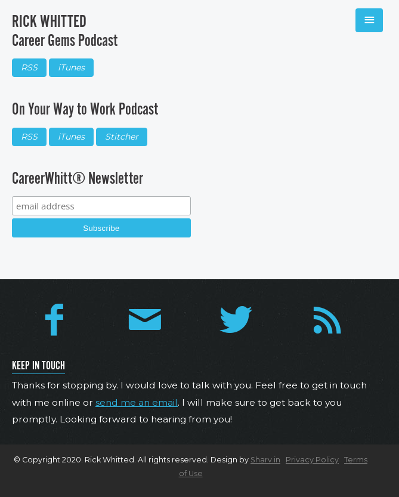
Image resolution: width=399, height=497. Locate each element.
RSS (29, 67)
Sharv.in (265, 459)
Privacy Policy (312, 459)
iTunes (71, 67)
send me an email (136, 402)
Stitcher (121, 136)
